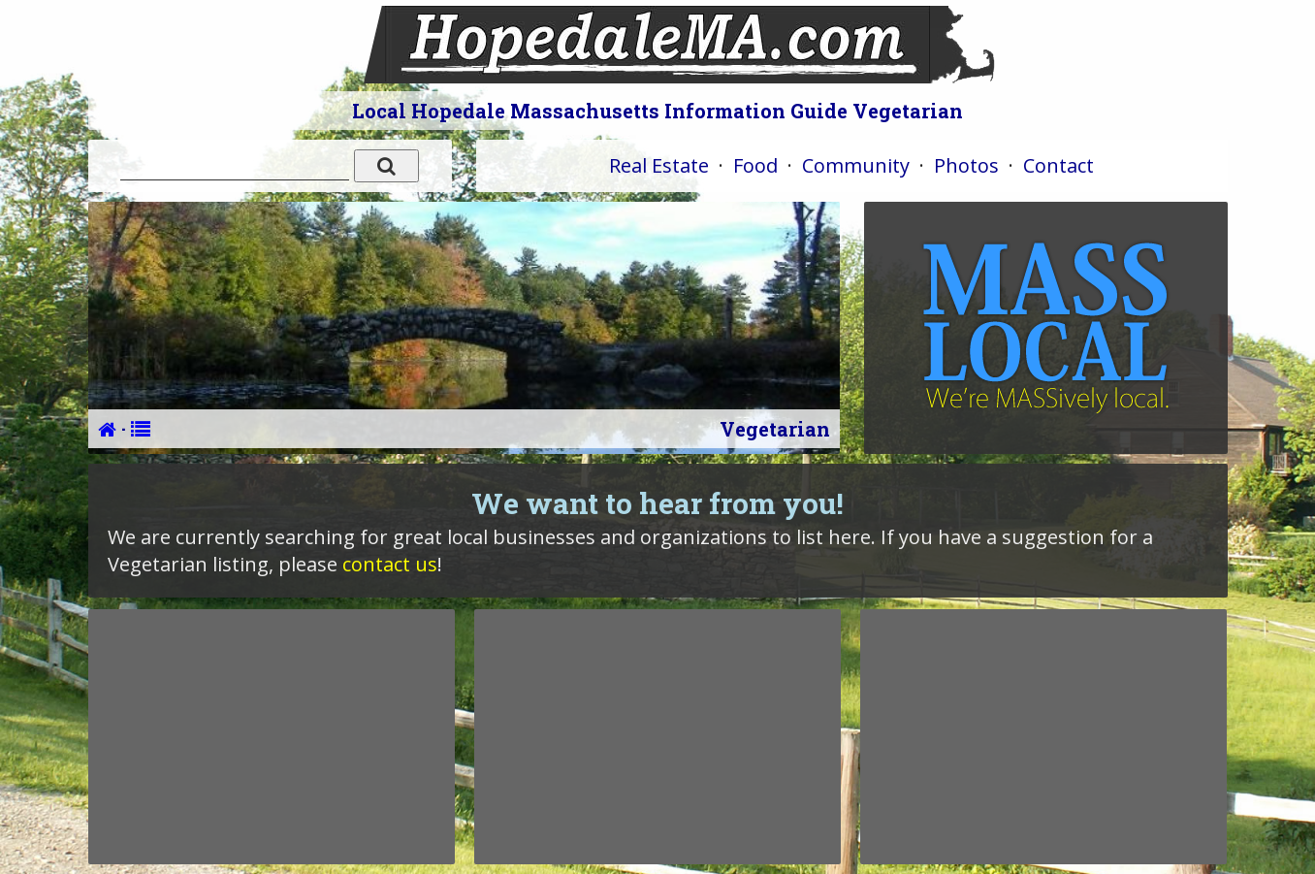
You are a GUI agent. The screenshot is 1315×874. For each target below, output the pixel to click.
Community (856, 165)
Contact (1058, 165)
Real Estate (659, 165)
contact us (389, 564)
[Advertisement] (271, 736)
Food (755, 165)
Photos (966, 165)
